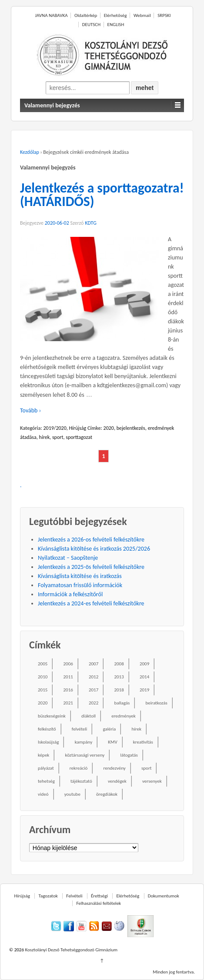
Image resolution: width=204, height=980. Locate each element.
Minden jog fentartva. (174, 972)
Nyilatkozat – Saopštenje (68, 557)
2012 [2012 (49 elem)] (93, 677)
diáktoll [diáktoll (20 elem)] (88, 716)
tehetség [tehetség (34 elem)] (46, 781)
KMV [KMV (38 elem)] (112, 742)
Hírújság (78, 428)
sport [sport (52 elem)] (146, 768)
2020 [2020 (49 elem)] (42, 703)
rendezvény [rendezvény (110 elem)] (115, 768)
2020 (109, 428)
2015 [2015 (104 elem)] (42, 690)
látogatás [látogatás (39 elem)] (128, 755)
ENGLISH (115, 24)
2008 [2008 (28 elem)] (119, 664)
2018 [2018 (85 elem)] (119, 690)
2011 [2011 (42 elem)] (68, 677)
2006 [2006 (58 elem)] (68, 664)
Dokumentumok (163, 896)
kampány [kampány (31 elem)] (83, 742)
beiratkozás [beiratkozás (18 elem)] (156, 703)
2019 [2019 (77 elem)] (144, 690)
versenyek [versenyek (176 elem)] (152, 781)
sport (58, 437)
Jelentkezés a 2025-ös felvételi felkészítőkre (91, 567)
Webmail (142, 15)
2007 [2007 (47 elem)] (93, 664)
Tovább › (30, 410)
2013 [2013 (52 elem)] (119, 677)
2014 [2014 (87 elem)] (144, 677)
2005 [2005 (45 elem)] (42, 664)
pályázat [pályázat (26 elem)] (46, 768)
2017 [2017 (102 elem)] (93, 690)
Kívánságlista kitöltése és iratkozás (80, 576)
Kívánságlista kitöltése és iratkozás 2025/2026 (94, 548)
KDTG (91, 223)
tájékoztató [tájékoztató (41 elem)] (81, 781)
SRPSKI (164, 15)
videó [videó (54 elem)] (43, 794)
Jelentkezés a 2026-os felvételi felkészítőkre (91, 539)
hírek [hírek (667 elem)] (136, 729)
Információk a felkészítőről (70, 594)
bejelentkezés (131, 428)
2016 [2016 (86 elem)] (68, 690)
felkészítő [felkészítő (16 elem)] (47, 729)
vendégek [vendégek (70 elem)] (117, 781)
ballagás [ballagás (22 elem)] (122, 703)
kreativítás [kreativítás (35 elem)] (143, 742)
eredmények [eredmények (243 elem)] (123, 716)
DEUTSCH (91, 24)
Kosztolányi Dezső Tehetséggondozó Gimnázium (70, 950)
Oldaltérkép (85, 15)
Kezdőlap (29, 152)
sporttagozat (79, 437)
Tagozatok (47, 896)
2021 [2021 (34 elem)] (68, 703)
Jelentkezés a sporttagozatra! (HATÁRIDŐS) (102, 194)
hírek (44, 437)
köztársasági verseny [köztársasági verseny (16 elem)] (85, 755)
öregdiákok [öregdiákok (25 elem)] (106, 794)
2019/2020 (54, 428)
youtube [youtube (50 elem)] (72, 794)
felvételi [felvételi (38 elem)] (79, 729)
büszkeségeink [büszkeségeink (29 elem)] (52, 716)
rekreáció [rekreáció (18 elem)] (79, 768)
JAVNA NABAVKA (51, 15)
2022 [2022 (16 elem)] (93, 703)
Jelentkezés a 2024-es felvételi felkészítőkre (91, 603)
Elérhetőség (115, 15)
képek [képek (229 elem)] (43, 755)
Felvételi (74, 896)
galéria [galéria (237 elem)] (109, 729)
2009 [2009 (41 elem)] (144, 664)
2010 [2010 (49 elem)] (42, 677)
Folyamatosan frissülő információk (80, 585)
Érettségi (99, 896)
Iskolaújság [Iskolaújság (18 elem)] (48, 742)
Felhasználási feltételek (98, 903)
